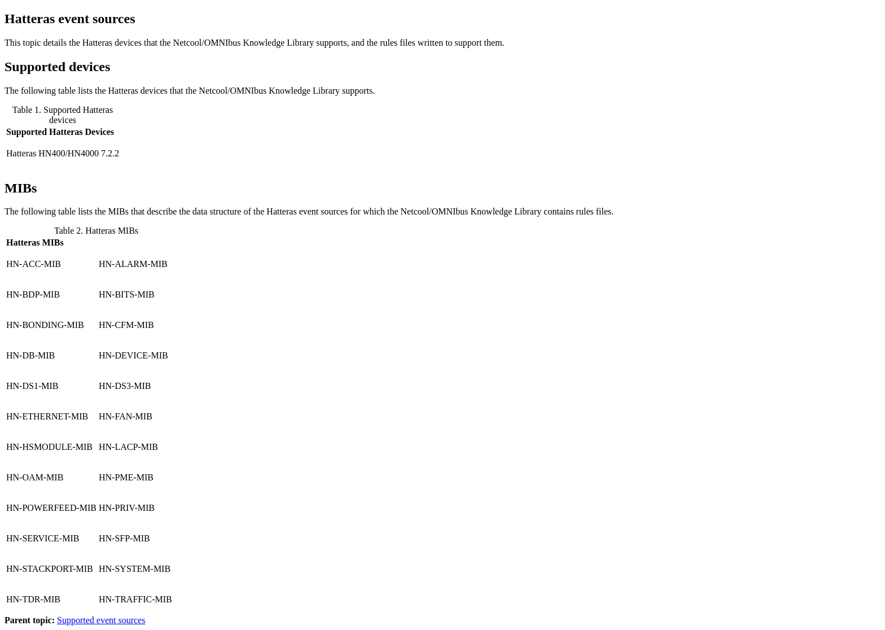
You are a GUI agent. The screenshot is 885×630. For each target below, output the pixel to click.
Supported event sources (101, 620)
